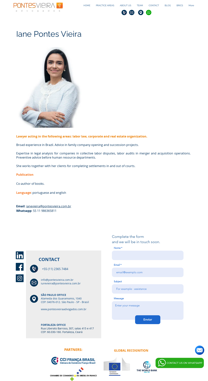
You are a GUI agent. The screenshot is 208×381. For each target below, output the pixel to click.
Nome (117, 248)
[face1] (19, 267)
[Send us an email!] (199, 350)
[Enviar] (147, 319)
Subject (118, 281)
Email (117, 265)
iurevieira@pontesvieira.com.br (61, 283)
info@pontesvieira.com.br (57, 280)
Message (119, 298)
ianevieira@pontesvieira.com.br (48, 206)
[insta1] (19, 278)
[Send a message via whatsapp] (179, 363)
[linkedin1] (19, 255)
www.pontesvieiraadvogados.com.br (63, 309)
